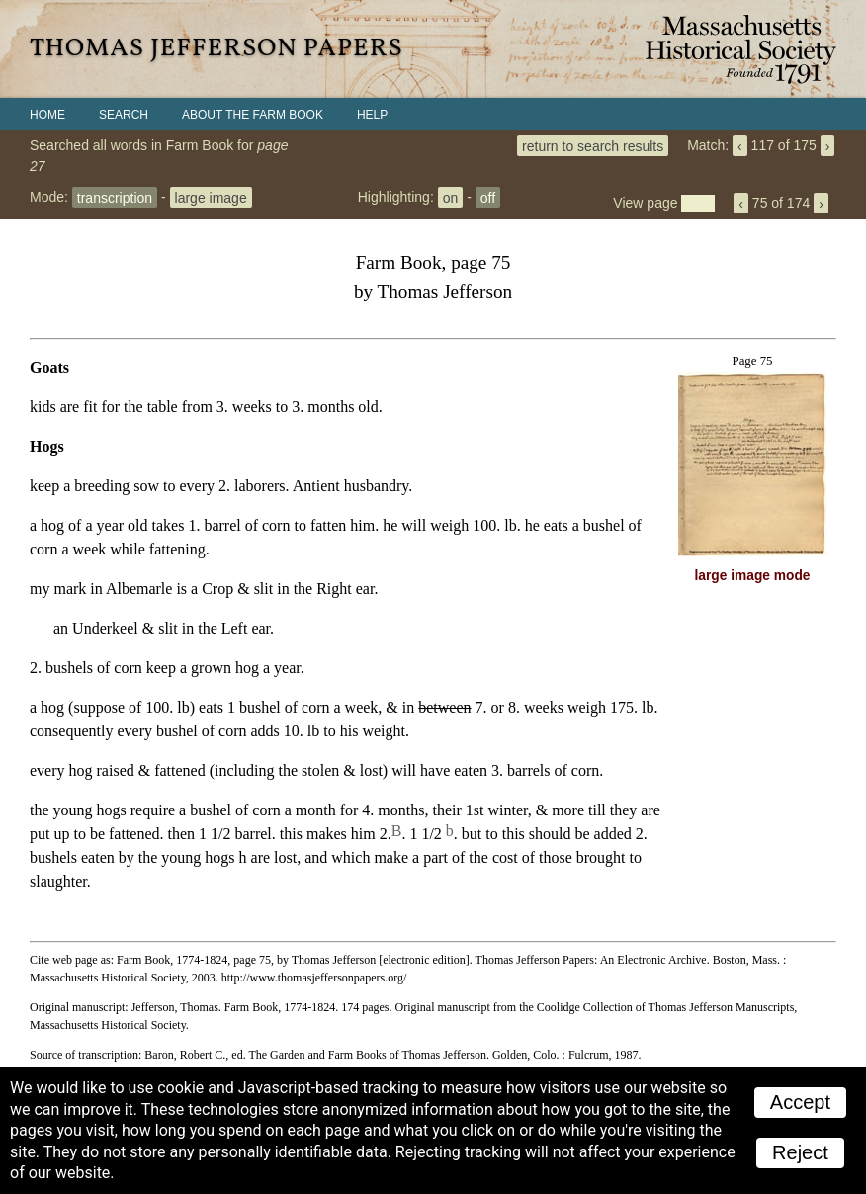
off (487, 197)
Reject (800, 1152)
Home (47, 115)
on (451, 197)
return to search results (592, 145)
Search (123, 115)
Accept (800, 1102)
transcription (114, 197)
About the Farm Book (252, 115)
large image (211, 197)
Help (372, 115)
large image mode (753, 575)
